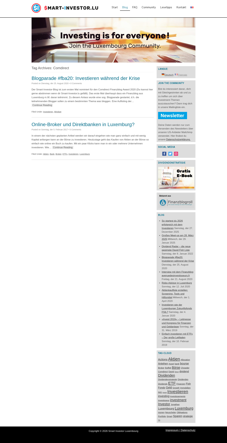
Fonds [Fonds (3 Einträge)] (161, 387)
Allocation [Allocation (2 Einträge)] (185, 360)
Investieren (48, 112)
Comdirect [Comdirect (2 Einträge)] (163, 371)
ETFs (65, 154)
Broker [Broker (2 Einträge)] (161, 368)
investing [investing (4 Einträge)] (163, 396)
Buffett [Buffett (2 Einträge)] (168, 368)
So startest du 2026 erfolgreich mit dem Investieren (172, 224)
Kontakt (181, 7)
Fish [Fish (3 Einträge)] (188, 383)
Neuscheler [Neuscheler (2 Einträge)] (170, 412)
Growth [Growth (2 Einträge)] (176, 388)
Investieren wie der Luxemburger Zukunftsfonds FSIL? (177, 308)
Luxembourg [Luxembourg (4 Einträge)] (166, 408)
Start (115, 7)
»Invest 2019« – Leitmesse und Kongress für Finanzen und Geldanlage (176, 323)
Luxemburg (85, 154)
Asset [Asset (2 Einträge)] (171, 364)
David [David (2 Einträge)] (171, 371)
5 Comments (75, 129)
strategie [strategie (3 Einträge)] (188, 416)
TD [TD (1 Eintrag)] (159, 420)
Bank (52, 154)
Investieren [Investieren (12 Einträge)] (177, 391)
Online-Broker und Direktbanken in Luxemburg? (83, 124)
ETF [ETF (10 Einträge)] (172, 383)
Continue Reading (42, 105)
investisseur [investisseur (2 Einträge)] (163, 400)
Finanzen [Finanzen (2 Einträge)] (180, 384)
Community (149, 7)
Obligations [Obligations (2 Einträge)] (182, 412)
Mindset (57, 112)
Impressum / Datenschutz (180, 430)
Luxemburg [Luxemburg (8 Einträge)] (184, 408)
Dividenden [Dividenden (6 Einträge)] (166, 375)
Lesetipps (166, 7)
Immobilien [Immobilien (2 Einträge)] (185, 388)
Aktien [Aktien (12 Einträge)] (174, 359)
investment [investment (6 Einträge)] (178, 400)
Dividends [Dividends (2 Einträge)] (162, 384)
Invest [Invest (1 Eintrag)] (165, 392)
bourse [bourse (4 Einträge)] (184, 363)
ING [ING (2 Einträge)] (160, 392)
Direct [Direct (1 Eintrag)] (177, 372)
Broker (58, 154)
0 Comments (76, 83)
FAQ (134, 7)
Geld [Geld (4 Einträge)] (169, 387)
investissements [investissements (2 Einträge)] (177, 396)
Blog (125, 7)
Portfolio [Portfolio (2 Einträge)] (162, 416)
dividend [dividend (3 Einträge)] (184, 371)
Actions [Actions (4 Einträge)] (162, 359)
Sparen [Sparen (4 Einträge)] (177, 416)
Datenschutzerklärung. (178, 139)
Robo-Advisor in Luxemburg (177, 283)
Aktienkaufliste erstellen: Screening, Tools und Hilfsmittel (175, 294)
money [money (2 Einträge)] (161, 412)
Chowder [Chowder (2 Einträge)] (185, 368)
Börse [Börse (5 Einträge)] (176, 367)
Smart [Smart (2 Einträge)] (169, 416)
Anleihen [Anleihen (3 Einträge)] (163, 363)
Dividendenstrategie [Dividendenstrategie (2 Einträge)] (167, 379)
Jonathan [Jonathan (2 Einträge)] (175, 404)
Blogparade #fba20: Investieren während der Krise (86, 78)
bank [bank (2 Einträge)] (177, 364)
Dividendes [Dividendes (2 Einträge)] (183, 379)
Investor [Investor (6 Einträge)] (164, 404)
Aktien (46, 154)
